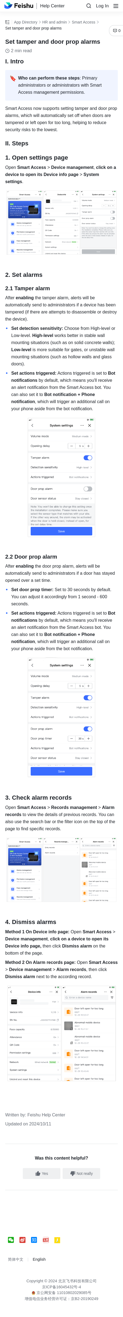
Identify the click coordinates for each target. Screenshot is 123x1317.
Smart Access (83, 22)
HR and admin (54, 22)
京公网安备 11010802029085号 (61, 1292)
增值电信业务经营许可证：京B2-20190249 (61, 1299)
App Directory (25, 22)
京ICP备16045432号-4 (61, 1287)
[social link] (13, 1240)
